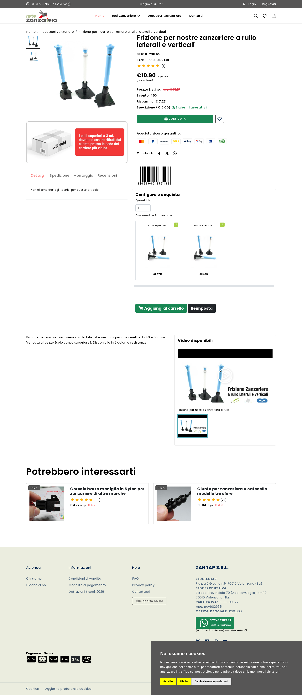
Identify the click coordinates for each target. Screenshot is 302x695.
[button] (167, 153)
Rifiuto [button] (184, 681)
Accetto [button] (168, 681)
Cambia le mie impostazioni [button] (211, 681)
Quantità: (143, 200)
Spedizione (59, 185)
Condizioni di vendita (85, 578)
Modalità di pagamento (87, 585)
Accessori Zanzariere (164, 16)
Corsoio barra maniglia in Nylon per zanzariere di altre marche (107, 492)
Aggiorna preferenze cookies (68, 689)
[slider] (148, 65)
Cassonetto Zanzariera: (154, 215)
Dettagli (38, 185)
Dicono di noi (36, 585)
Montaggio (83, 185)
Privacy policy (143, 585)
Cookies (32, 689)
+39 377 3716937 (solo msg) (48, 4)
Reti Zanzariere (124, 16)
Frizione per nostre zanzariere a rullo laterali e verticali (123, 31)
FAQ (135, 578)
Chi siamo (34, 578)
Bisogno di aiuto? (151, 4)
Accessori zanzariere (57, 31)
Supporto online (149, 601)
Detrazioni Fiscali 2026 (86, 591)
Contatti (196, 16)
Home (99, 16)
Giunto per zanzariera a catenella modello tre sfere (232, 492)
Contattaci (141, 591)
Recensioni (107, 185)
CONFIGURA (175, 119)
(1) (163, 66)
